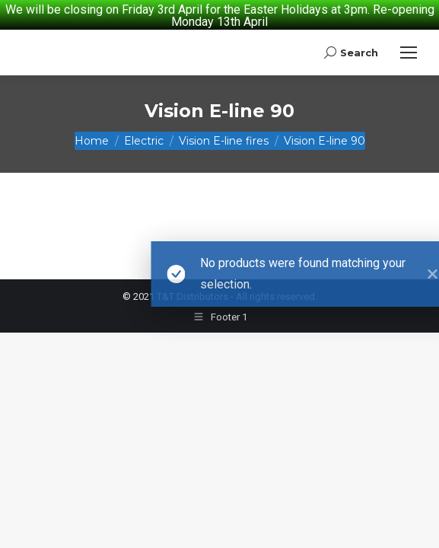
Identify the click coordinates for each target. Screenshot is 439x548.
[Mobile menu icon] (408, 40)
